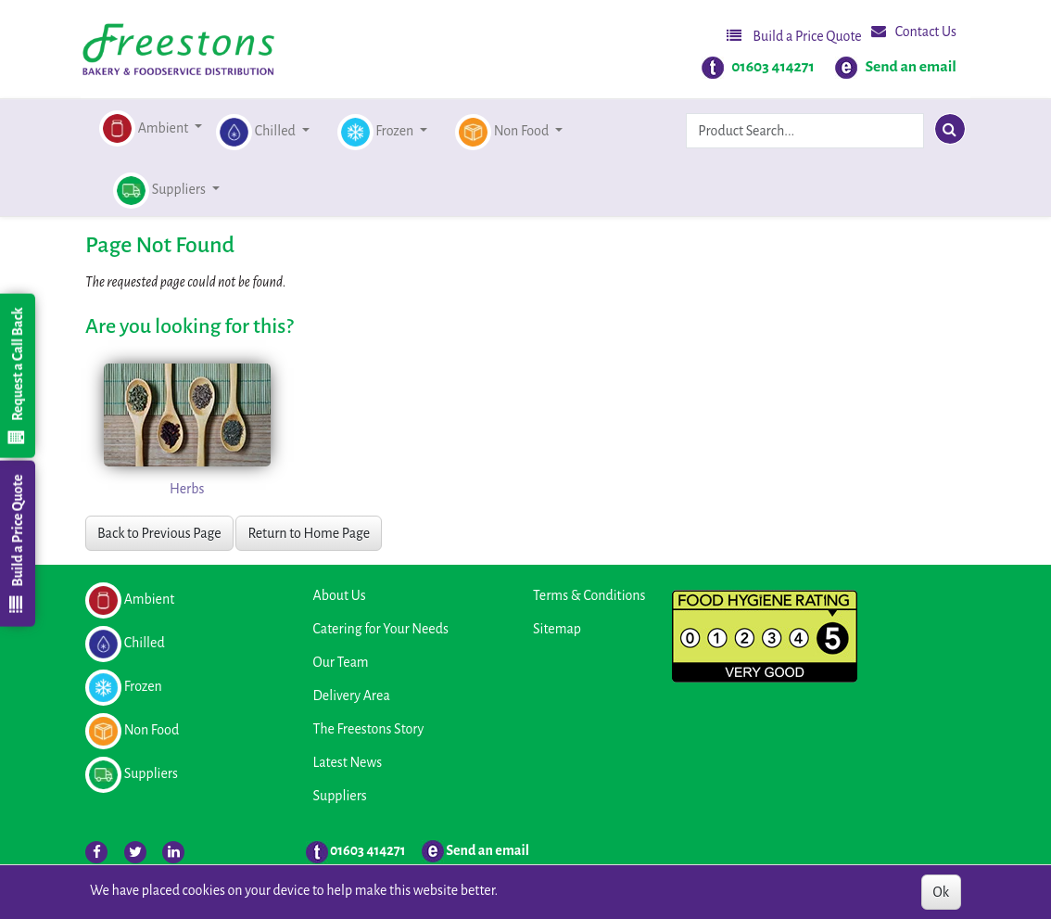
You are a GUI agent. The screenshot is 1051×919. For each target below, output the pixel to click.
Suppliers (340, 795)
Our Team (341, 662)
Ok (941, 892)
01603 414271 (773, 66)
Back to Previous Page (159, 533)
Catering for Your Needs (381, 628)
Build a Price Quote (794, 36)
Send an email (910, 66)
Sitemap (557, 628)
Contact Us (913, 31)
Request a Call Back (16, 375)
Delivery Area (351, 695)
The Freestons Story (368, 728)
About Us (339, 595)
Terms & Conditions (589, 595)
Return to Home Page (308, 533)
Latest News (348, 762)
